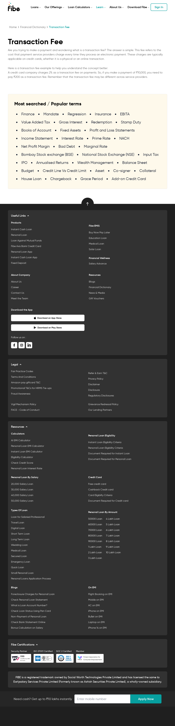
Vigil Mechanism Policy (23, 404)
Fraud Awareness (20, 393)
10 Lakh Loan (113, 552)
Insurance (103, 114)
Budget (27, 170)
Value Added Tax (35, 122)
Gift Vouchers (96, 298)
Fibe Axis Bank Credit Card (26, 246)
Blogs (92, 281)
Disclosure (94, 389)
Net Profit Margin (35, 146)
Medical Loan (96, 243)
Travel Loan (17, 522)
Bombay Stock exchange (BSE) (47, 154)
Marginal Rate (95, 146)
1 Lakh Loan (94, 546)
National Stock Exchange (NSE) (108, 154)
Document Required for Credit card (108, 500)
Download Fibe (137, 7)
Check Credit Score (22, 462)
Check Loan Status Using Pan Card (31, 610)
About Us (115, 7)
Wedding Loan (19, 544)
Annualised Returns (52, 162)
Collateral (147, 170)
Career (15, 287)
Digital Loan (18, 528)
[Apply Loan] (102, 698)
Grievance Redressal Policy (103, 404)
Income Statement (37, 138)
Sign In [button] (159, 7)
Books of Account (36, 130)
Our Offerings (53, 7)
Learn (99, 7)
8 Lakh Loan (113, 541)
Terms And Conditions (23, 376)
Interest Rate (72, 138)
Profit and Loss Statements (112, 130)
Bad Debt (66, 146)
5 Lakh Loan (113, 524)
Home (13, 27)
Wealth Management (95, 162)
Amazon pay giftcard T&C (25, 382)
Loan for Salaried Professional (27, 516)
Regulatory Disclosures (101, 395)
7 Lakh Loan (113, 535)
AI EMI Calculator (20, 440)
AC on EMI (94, 605)
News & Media (97, 292)
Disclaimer (94, 384)
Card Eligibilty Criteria (100, 495)
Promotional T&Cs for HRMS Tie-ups (31, 388)
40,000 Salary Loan (22, 495)
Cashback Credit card (100, 489)
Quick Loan (17, 567)
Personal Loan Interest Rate (26, 468)
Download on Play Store (48, 327)
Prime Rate (101, 138)
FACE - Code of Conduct (25, 409)
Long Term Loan (20, 539)
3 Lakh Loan (95, 558)
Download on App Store (47, 318)
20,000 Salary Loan (22, 483)
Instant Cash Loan (21, 229)
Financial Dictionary (33, 27)
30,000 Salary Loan (22, 489)
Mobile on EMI (96, 599)
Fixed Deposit (18, 262)
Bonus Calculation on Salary (27, 627)
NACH (124, 138)
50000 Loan (95, 518)
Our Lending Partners (100, 409)
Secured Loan (19, 556)
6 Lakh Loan (113, 530)
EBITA (125, 114)
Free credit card (97, 483)
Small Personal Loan (22, 572)
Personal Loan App (21, 251)
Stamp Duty (131, 122)
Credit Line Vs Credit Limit (64, 170)
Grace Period (91, 178)
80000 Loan (95, 535)
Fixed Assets (70, 130)
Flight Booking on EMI (100, 594)
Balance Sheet (134, 162)
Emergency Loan (20, 561)
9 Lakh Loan (113, 546)
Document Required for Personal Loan (109, 459)
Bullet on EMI (95, 616)
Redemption (101, 122)
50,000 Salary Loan (22, 500)
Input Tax (151, 154)
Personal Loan (19, 234)
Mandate (51, 114)
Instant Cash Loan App (24, 257)
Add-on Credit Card (129, 178)
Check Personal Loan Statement (29, 599)
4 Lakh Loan (113, 518)
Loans (34, 7)
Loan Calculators (79, 7)
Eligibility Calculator (22, 457)
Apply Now (146, 699)
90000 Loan (95, 541)
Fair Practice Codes (22, 371)
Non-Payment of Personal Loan (28, 616)
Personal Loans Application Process (31, 578)
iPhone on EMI (96, 610)
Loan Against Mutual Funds (26, 240)
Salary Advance (98, 263)
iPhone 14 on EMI (97, 627)
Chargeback (61, 178)
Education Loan (98, 238)
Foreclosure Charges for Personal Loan (33, 594)
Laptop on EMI (96, 622)
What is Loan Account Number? (29, 605)
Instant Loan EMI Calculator (26, 451)
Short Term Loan (20, 533)
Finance (28, 114)
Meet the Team (19, 298)
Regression (77, 114)
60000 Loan (95, 524)
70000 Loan (95, 530)
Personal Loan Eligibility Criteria (105, 447)
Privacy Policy (95, 378)
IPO (24, 162)
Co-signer (122, 170)
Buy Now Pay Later (99, 232)
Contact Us (17, 292)
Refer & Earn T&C (97, 373)
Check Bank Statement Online (28, 622)
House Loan (31, 178)
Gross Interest (70, 122)
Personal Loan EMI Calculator (27, 445)
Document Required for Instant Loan (109, 453)
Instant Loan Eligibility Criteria (104, 442)
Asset (99, 170)
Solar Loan (95, 249)
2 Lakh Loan (95, 552)
